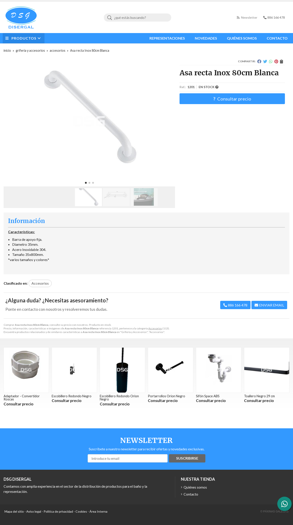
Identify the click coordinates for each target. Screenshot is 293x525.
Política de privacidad (58, 511)
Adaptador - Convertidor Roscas (22, 397)
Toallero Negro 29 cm (259, 396)
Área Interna (98, 511)
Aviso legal (33, 511)
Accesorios (155, 328)
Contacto (191, 494)
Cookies (81, 511)
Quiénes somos (195, 487)
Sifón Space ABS (208, 396)
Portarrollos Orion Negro (166, 396)
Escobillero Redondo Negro (71, 396)
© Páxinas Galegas (274, 511)
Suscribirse (187, 458)
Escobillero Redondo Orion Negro (119, 397)
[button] (86, 183)
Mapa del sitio (14, 511)
